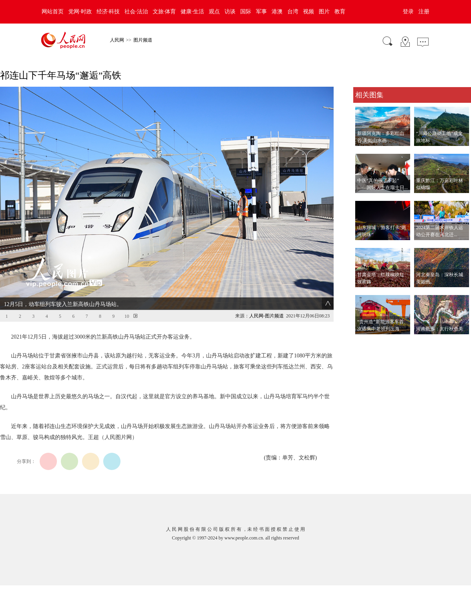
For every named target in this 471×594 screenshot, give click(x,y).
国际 (245, 12)
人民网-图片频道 (266, 316)
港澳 (277, 12)
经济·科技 (108, 12)
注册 (423, 12)
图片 (324, 12)
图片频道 (142, 40)
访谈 (230, 12)
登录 (408, 12)
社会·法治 (136, 12)
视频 (308, 12)
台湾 (292, 12)
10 (126, 316)
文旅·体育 (164, 12)
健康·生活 (192, 12)
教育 (339, 12)
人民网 (117, 40)
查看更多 (364, 342)
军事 (261, 12)
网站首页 (53, 12)
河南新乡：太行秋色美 (439, 329)
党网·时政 (80, 12)
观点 (214, 12)
